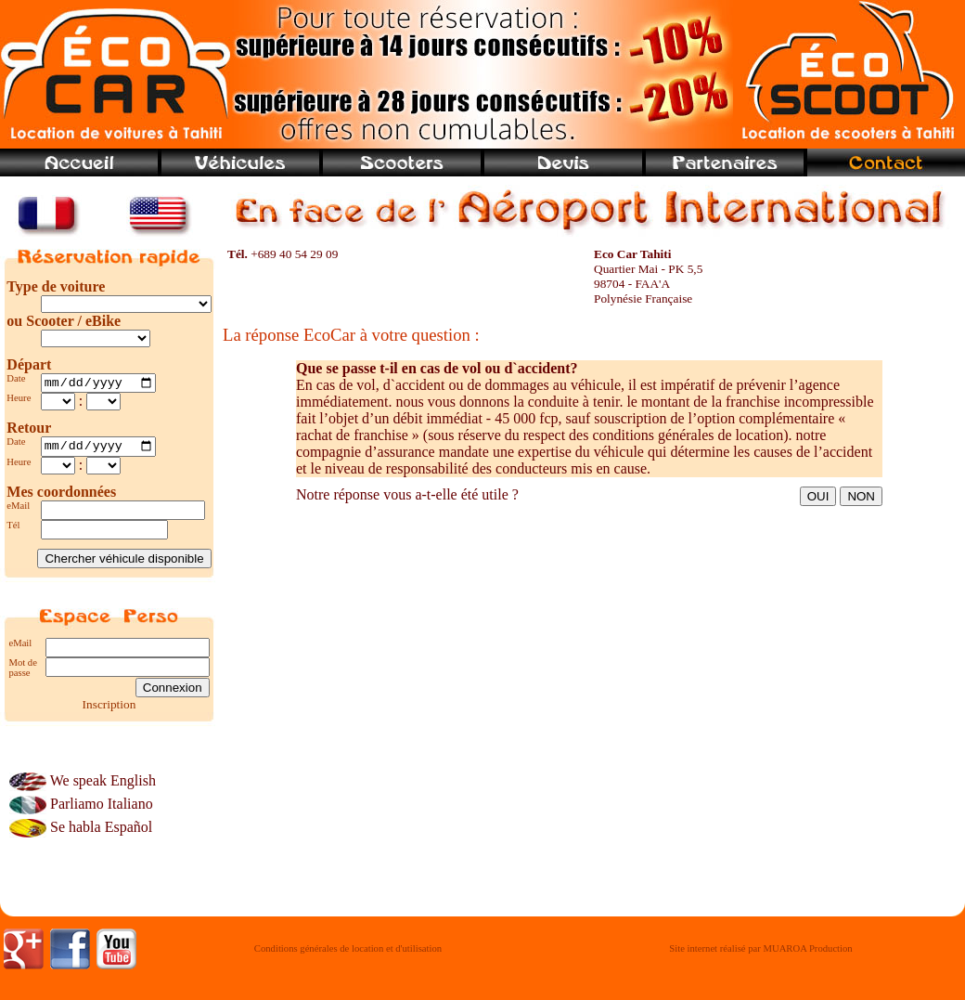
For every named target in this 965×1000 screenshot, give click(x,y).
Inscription (109, 709)
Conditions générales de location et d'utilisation (348, 954)
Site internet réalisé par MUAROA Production (760, 954)
